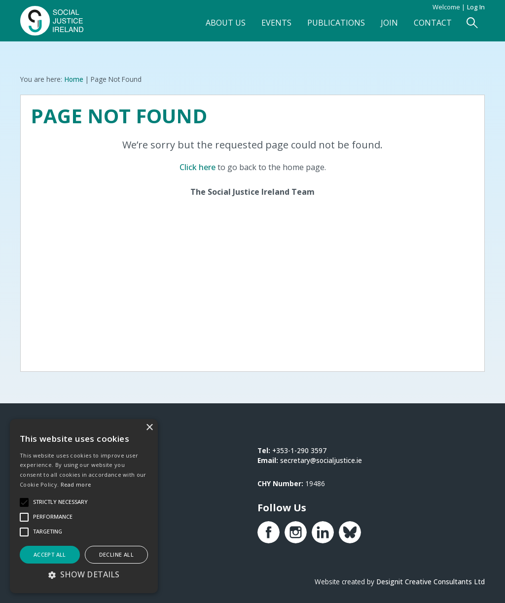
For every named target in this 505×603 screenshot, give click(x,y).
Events (276, 22)
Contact (433, 22)
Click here (198, 167)
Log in (476, 6)
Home (73, 79)
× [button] (149, 427)
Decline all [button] (116, 554)
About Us (226, 22)
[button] (84, 574)
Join (389, 22)
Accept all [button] (50, 554)
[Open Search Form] (472, 22)
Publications (336, 22)
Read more (76, 484)
